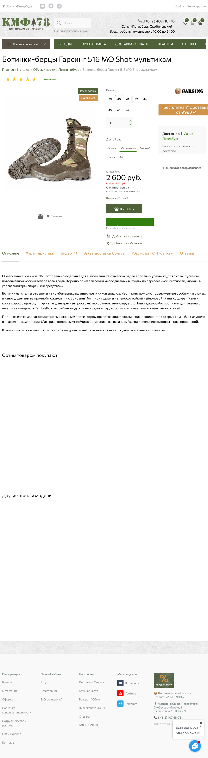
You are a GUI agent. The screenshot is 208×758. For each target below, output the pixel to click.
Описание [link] (10, 253)
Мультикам (128, 148)
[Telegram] (120, 703)
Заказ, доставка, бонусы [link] (104, 253)
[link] (17, 6)
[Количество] (119, 122)
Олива (111, 148)
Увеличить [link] (56, 216)
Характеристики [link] (40, 253)
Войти (179, 6)
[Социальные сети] (195, 746)
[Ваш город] (201, 723)
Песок (111, 157)
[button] (130, 121)
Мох (123, 157)
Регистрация (196, 6)
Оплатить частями (130, 225)
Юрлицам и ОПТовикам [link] (152, 253)
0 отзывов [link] (50, 79)
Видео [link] (69, 253)
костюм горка (78, 31)
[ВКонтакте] (120, 683)
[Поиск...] (59, 23)
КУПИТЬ (127, 209)
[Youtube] (120, 693)
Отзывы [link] (187, 253)
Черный (145, 148)
